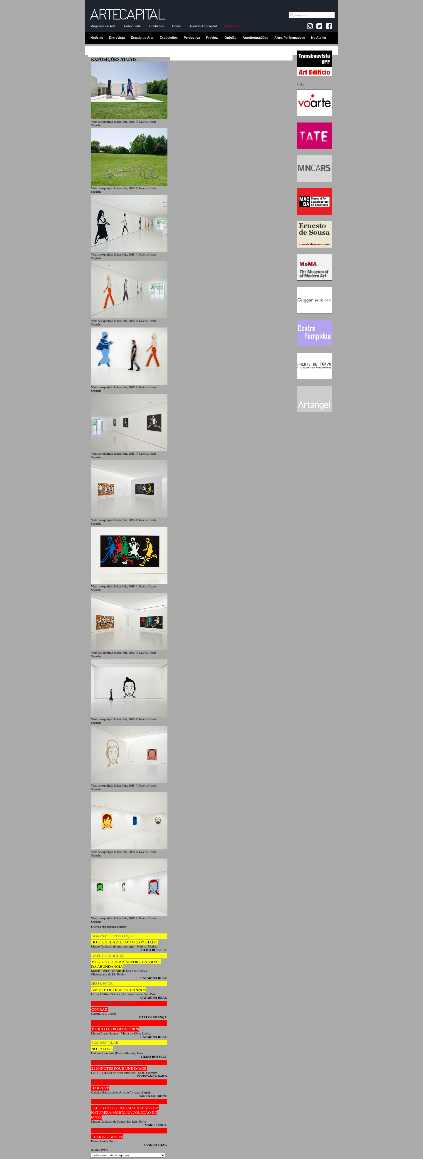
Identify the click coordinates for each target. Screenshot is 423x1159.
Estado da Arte (142, 37)
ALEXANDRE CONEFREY (113, 1003)
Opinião (230, 37)
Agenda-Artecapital (203, 26)
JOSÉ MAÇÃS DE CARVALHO (116, 1062)
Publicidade (132, 26)
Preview (212, 37)
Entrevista (117, 37)
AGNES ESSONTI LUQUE (113, 936)
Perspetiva (192, 37)
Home (176, 26)
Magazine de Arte (103, 26)
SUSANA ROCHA (106, 1130)
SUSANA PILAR (104, 1042)
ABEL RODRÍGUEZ (107, 955)
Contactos (156, 26)
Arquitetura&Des (255, 37)
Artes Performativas (289, 37)
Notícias (96, 37)
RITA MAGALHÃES (108, 1101)
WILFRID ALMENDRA (110, 1082)
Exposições (168, 37)
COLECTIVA (102, 1023)
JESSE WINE (102, 983)
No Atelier (318, 37)
